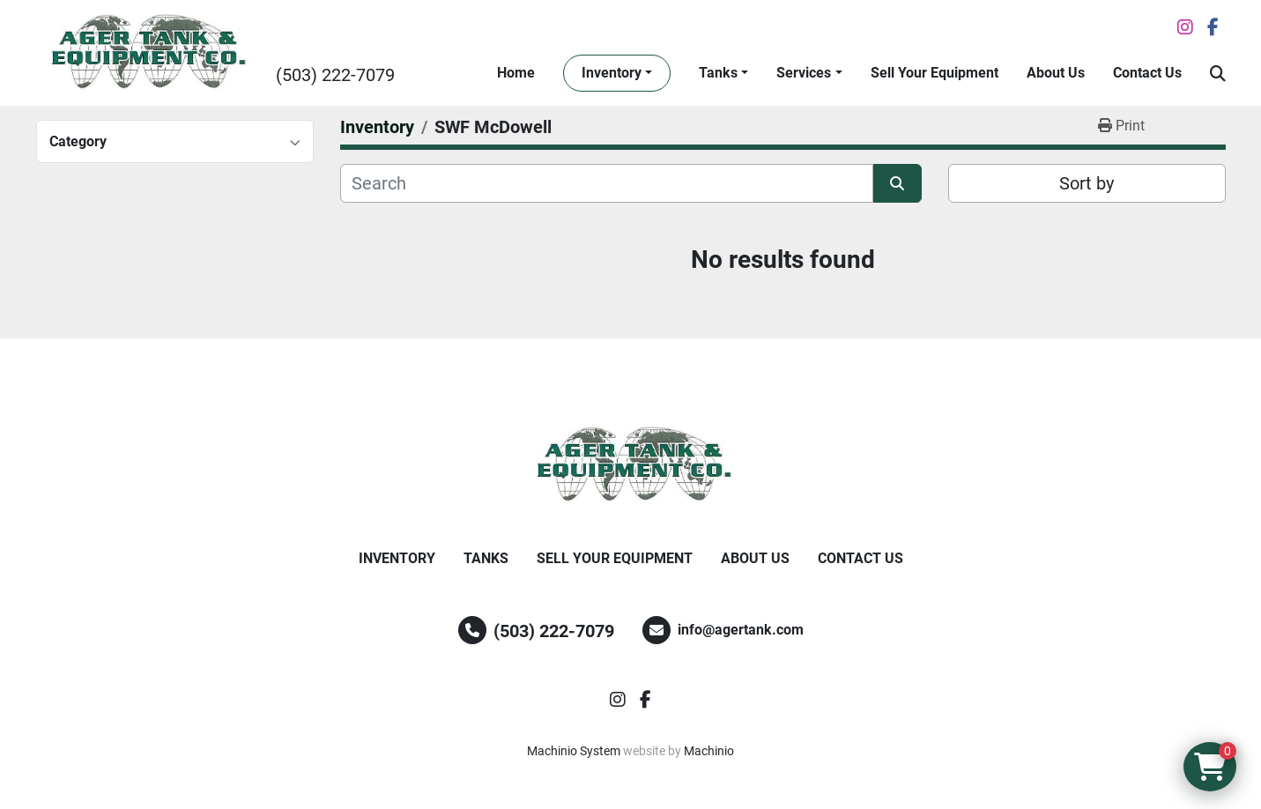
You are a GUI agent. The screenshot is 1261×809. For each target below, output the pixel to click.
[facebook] (1213, 27)
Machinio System (573, 751)
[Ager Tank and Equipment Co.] (631, 465)
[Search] (606, 183)
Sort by (1086, 183)
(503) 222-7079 (335, 74)
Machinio (709, 751)
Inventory (612, 72)
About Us (1056, 72)
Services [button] (803, 72)
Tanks (718, 72)
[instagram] (1185, 27)
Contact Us (1147, 72)
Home (516, 72)
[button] (617, 73)
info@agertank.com (741, 629)
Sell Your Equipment (934, 72)
